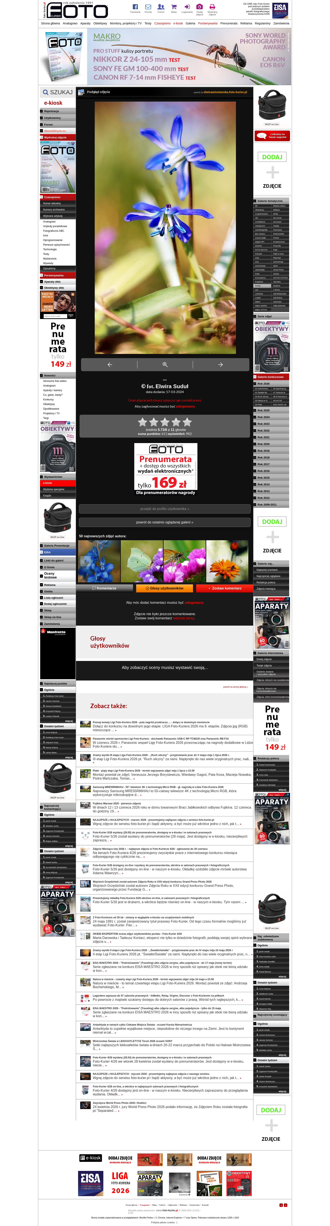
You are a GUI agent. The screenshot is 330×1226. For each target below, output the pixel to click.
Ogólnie (49, 689)
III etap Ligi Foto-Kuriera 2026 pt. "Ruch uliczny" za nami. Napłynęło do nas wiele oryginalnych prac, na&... (172, 760)
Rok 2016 (264, 471)
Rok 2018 (264, 457)
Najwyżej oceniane (267, 569)
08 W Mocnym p (280, 397)
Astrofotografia (261, 230)
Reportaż (277, 258)
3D (256, 206)
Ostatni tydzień (54, 726)
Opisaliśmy (49, 268)
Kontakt (205, 1205)
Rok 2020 (264, 444)
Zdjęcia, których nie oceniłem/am (273, 680)
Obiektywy (100, 23)
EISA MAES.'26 (279, 405)
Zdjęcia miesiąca (266, 588)
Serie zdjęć (265, 316)
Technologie (50, 249)
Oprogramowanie (53, 240)
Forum (48, 124)
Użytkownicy (52, 117)
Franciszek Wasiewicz (267, 779)
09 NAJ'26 (277, 401)
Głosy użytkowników (164, 588)
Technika (277, 282)
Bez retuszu (260, 234)
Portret (276, 238)
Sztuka (276, 274)
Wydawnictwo (53, 476)
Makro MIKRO (261, 306)
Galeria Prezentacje (56, 545)
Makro (257, 302)
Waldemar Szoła (265, 993)
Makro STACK (261, 310)
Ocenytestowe (50, 575)
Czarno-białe (260, 238)
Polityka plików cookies (163, 1222)
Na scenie (277, 218)
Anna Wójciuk (50, 732)
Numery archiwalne (54, 209)
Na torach (277, 222)
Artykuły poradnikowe (55, 226)
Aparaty (85, 23)
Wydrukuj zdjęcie (55, 137)
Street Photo (278, 270)
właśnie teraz (183, 618)
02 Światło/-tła (261, 393)
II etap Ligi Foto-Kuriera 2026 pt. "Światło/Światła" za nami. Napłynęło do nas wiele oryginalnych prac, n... (173, 954)
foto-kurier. (167, 1210)
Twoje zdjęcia (264, 665)
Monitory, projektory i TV (126, 23)
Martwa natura (279, 206)
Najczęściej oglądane (268, 576)
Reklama (246, 23)
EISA (47, 552)
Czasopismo (162, 23)
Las (256, 290)
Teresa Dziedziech (52, 705)
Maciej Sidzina (50, 747)
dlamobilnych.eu (55, 130)
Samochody (278, 262)
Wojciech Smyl (50, 742)
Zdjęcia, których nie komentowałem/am (267, 689)
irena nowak (263, 966)
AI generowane (261, 214)
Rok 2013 (264, 491)
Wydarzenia (49, 258)
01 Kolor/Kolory (261, 389)
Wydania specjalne (53, 489)
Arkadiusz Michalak (266, 784)
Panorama (277, 230)
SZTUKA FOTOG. (280, 278)
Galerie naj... (266, 563)
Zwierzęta (277, 302)
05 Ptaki (258, 405)
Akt (256, 218)
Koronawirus (260, 278)
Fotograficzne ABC (53, 230)
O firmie (49, 567)
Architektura (260, 222)
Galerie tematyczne (270, 201)
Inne (45, 235)
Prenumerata (228, 23)
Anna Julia (262, 774)
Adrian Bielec (50, 752)
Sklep (48, 610)
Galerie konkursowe (271, 377)
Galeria (190, 23)
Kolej (257, 274)
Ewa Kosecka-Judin (266, 956)
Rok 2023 (264, 423)
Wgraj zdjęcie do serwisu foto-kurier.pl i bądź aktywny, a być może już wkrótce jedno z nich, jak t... (167, 824)
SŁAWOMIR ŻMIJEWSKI (55, 867)
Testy (148, 23)
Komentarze (104, 588)
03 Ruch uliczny (262, 397)
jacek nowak (49, 820)
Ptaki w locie (278, 254)
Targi (46, 418)
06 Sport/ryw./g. (279, 389)
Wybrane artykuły (53, 215)
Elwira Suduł (172, 386)
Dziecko (258, 246)
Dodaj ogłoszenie (55, 603)
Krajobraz (259, 282)
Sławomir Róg (264, 1008)
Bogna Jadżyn (50, 840)
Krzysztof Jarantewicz (267, 1086)
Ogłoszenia (172, 1205)
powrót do (220, 92)
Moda (275, 214)
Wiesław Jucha (51, 825)
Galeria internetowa (270, 653)
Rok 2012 (264, 497)
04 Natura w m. (261, 401)
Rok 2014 (264, 484)
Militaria (276, 210)
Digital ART (260, 242)
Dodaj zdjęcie (264, 659)
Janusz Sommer (51, 700)
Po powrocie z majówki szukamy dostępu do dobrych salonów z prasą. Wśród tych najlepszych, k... (168, 999)
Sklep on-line (52, 617)
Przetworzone (279, 242)
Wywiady (48, 263)
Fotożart (258, 254)
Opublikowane (51, 408)
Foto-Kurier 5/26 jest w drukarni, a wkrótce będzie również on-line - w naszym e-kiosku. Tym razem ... (169, 902)
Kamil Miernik (264, 998)
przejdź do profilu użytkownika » (164, 509)
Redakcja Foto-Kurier (53, 695)
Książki (47, 495)
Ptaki (275, 250)
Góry (257, 258)
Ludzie (258, 298)
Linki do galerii (54, 560)
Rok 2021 (264, 437)
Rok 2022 (264, 430)
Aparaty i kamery (52, 390)
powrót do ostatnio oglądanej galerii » (164, 522)
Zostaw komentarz (225, 588)
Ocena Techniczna (266, 1034)
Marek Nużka (50, 862)
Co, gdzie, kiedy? (53, 394)
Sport (275, 266)
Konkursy (48, 399)
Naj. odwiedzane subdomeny (268, 938)
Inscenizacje (260, 266)
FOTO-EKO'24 (261, 250)
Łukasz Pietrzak (51, 716)
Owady (276, 226)
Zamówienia (281, 23)
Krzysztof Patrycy (51, 711)
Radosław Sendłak (266, 961)
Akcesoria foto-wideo (55, 381)
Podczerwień (278, 234)
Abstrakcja (259, 210)
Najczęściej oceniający (272, 1014)
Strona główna (50, 23)
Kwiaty (258, 286)
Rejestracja (51, 111)
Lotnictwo (259, 294)
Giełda (48, 591)
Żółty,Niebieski (279, 306)
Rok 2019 (264, 450)
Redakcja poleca (266, 582)
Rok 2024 (264, 417)
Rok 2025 (264, 410)
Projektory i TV (51, 413)
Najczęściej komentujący (52, 807)
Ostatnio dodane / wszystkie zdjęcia (266, 672)
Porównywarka (208, 23)
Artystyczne (260, 226)
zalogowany (185, 406)
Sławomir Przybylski (266, 769)
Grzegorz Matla (264, 1003)
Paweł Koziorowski (266, 764)
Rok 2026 (264, 383)
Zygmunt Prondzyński (53, 830)
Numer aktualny (52, 203)
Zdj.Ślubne (277, 298)
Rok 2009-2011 (267, 504)
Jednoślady (260, 270)
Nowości (49, 375)
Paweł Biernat (264, 971)
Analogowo (70, 23)
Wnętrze (276, 286)
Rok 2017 (264, 464)
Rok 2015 (264, 477)
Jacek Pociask (264, 1076)
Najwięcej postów (55, 683)
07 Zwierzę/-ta (279, 393)
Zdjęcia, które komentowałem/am (273, 697)
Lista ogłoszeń (53, 597)
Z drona (276, 290)
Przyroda (277, 246)
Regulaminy (262, 23)
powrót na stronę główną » (235, 687)
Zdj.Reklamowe (279, 294)
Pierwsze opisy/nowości (56, 244)
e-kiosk (178, 23)
